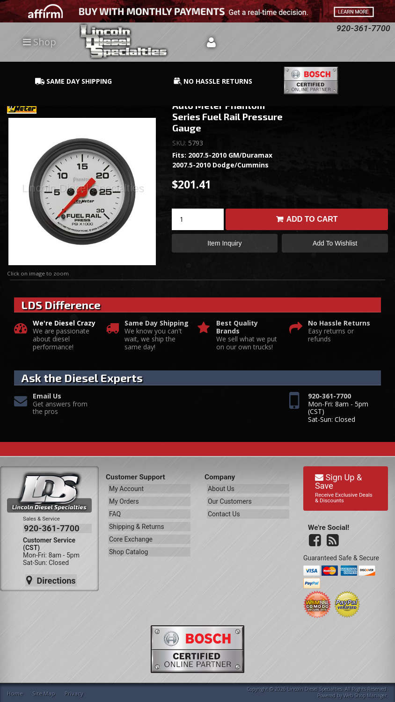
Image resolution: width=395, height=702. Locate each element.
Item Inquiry (224, 244)
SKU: (180, 142)
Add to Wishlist (335, 244)
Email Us (47, 396)
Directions (50, 577)
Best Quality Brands (237, 327)
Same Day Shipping (156, 323)
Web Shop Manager (365, 694)
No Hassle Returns (339, 323)
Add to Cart (312, 219)
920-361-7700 (329, 396)
